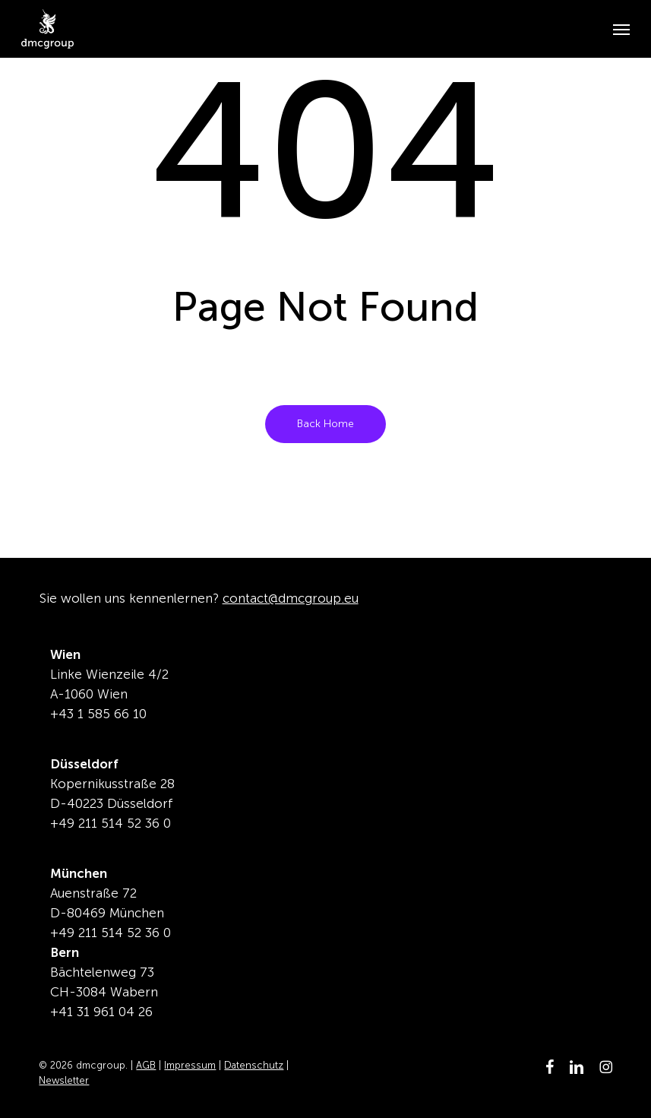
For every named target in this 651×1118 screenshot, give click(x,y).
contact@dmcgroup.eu (291, 598)
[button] (621, 28)
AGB (146, 1065)
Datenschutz (253, 1065)
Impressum (190, 1065)
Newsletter (64, 1080)
